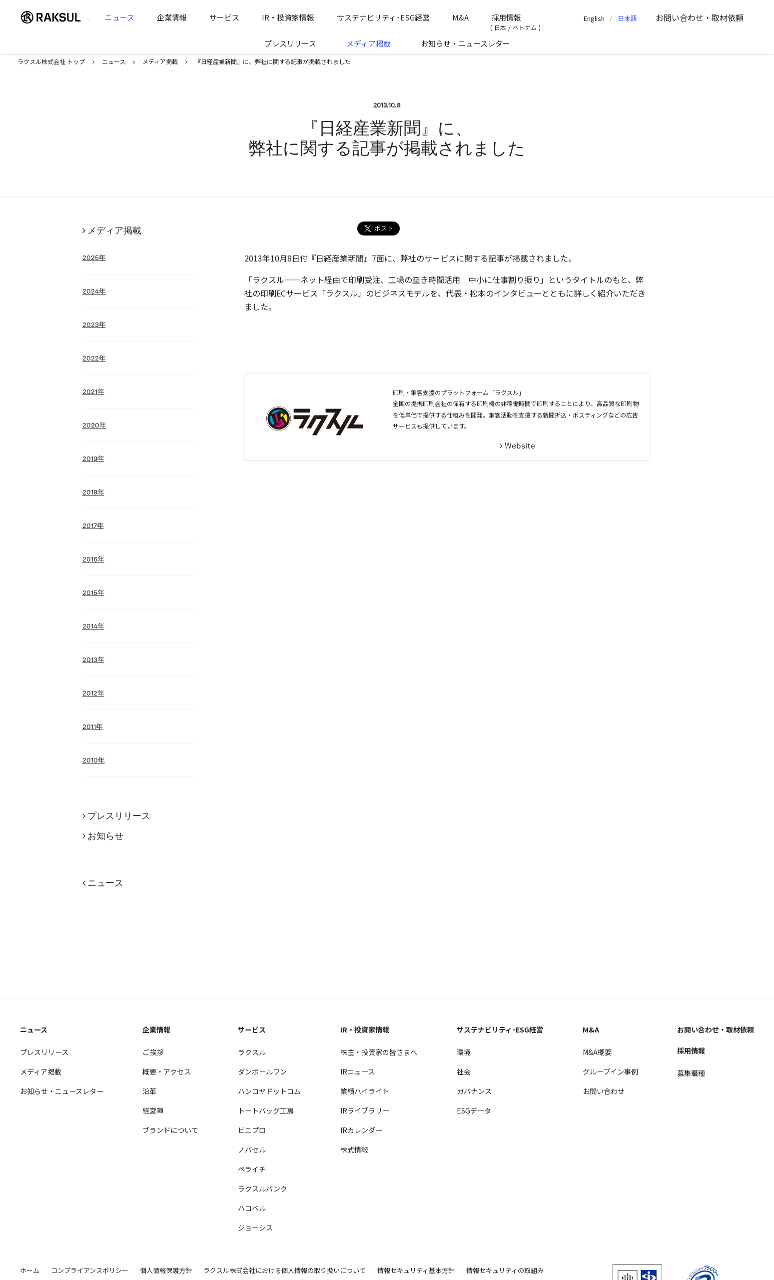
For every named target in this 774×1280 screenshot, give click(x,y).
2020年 (94, 425)
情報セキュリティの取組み (505, 1270)
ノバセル (252, 1149)
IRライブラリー (364, 1111)
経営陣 (152, 1111)
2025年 (94, 258)
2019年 (93, 458)
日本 (500, 27)
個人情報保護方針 (166, 1270)
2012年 (93, 693)
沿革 (149, 1091)
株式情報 (354, 1149)
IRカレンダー (361, 1130)
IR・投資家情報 (288, 17)
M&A (460, 17)
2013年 (93, 660)
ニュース (119, 17)
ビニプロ (252, 1130)
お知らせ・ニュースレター (465, 43)
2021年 (93, 392)
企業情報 (172, 17)
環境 (464, 1052)
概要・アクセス (166, 1071)
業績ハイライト (364, 1091)
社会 (464, 1071)
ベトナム (525, 27)
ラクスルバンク (262, 1189)
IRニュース (357, 1071)
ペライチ (252, 1169)
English (594, 18)
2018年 (93, 492)
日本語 (627, 18)
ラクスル (252, 1052)
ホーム (29, 1270)
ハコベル (252, 1208)
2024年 (94, 291)
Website (520, 445)
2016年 (93, 559)
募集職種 (691, 1073)
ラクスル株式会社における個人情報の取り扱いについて (284, 1270)
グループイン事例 (610, 1071)
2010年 (93, 760)
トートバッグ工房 (266, 1111)
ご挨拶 (152, 1052)
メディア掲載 (368, 43)
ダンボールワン (262, 1071)
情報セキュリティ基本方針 (416, 1270)
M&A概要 (597, 1052)
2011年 (92, 726)
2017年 (93, 526)
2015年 (93, 592)
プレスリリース (290, 43)
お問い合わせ (700, 18)
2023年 (94, 324)
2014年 (93, 626)
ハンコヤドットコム (269, 1091)
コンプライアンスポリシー (89, 1270)
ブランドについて (170, 1130)
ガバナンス (474, 1091)
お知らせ (105, 835)
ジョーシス (255, 1227)
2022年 (94, 358)
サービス (224, 17)
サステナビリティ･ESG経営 (383, 17)
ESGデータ (474, 1111)
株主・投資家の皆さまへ (378, 1052)
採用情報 (506, 17)
